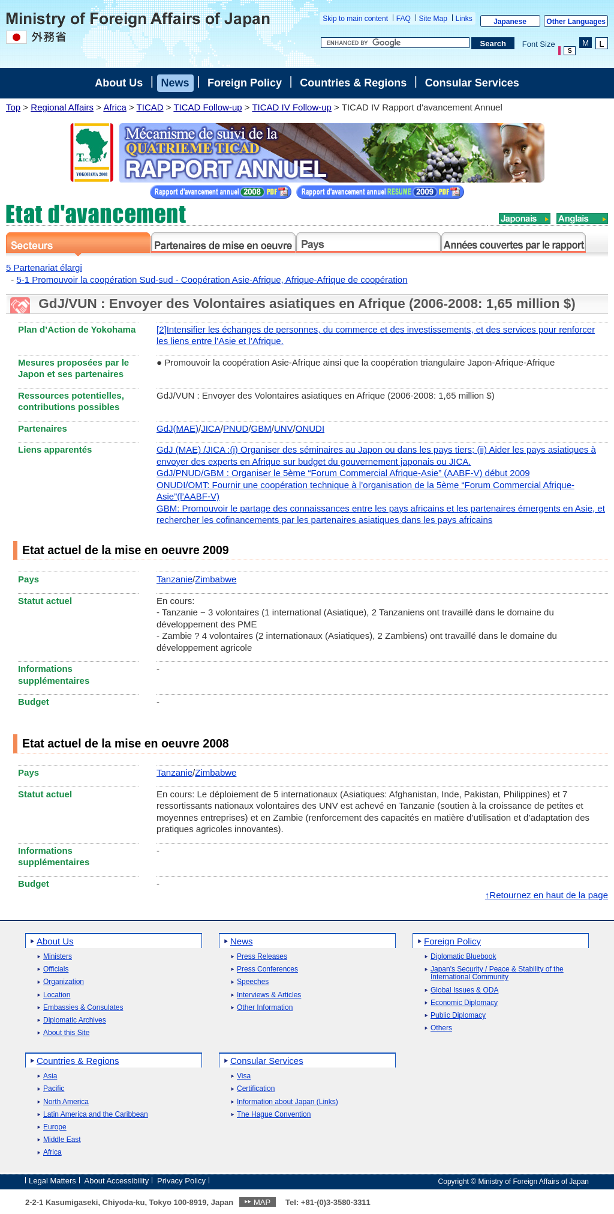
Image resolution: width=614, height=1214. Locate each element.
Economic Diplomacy (464, 1003)
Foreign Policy (244, 83)
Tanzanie (174, 579)
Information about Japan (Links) (287, 1102)
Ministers (57, 957)
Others (441, 1028)
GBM (261, 428)
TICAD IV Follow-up (292, 107)
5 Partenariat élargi (44, 267)
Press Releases (262, 957)
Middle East (62, 1140)
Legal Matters (52, 1180)
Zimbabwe (215, 579)
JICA (211, 428)
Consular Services (472, 83)
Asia (50, 1076)
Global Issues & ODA (464, 990)
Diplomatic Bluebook (463, 957)
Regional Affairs (62, 107)
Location (56, 995)
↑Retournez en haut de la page (546, 895)
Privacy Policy (181, 1180)
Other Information (265, 1008)
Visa (244, 1076)
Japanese (509, 21)
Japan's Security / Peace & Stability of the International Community (497, 973)
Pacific (53, 1089)
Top (13, 107)
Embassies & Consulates (83, 1008)
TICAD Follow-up (207, 107)
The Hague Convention (274, 1115)
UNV (283, 428)
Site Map (433, 18)
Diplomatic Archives (74, 1020)
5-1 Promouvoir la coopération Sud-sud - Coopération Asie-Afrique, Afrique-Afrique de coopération (212, 279)
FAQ (403, 18)
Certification (256, 1089)
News (175, 83)
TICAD (150, 107)
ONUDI (310, 428)
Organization (63, 982)
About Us (119, 83)
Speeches (253, 982)
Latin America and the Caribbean (95, 1115)
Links (464, 18)
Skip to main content (355, 18)
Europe (55, 1127)
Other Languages (576, 21)
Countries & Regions (353, 83)
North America (66, 1102)
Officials (55, 969)
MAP (262, 1202)
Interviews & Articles (269, 995)
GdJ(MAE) (177, 428)
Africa (114, 107)
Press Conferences (267, 969)
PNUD (236, 428)
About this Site (66, 1033)
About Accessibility (117, 1180)
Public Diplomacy (458, 1015)
